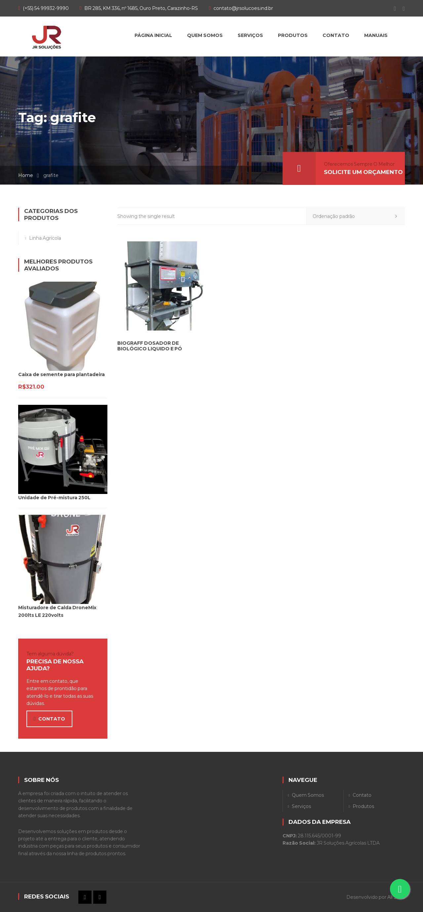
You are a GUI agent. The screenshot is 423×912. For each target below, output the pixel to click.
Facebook (391, 9)
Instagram (400, 9)
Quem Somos (308, 795)
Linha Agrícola (45, 238)
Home (25, 175)
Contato (362, 795)
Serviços (301, 806)
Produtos (363, 806)
